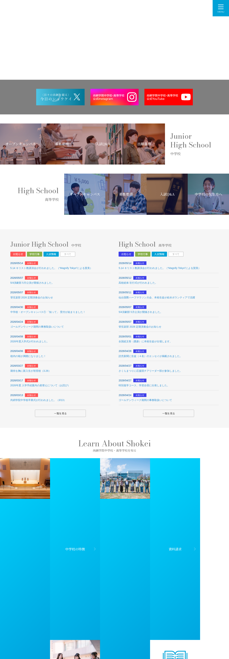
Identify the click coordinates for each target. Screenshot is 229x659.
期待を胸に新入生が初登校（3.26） (30, 370)
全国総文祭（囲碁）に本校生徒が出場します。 (145, 341)
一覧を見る (60, 413)
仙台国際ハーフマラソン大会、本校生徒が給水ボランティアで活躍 (157, 297)
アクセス (162, 8)
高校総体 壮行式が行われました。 (138, 282)
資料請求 (203, 8)
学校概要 (90, 12)
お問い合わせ (183, 8)
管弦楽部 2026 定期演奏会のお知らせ (31, 297)
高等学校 (123, 12)
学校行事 (34, 254)
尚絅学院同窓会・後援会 (193, 619)
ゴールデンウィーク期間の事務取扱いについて (37, 326)
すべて (67, 254)
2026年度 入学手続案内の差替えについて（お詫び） (40, 385)
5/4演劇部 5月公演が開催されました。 (32, 282)
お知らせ (18, 254)
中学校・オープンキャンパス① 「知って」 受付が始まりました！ (48, 312)
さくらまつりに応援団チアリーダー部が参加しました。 (150, 370)
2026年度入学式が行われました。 (29, 341)
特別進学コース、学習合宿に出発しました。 (144, 385)
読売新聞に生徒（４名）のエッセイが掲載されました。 (150, 356)
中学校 (106, 12)
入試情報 (51, 254)
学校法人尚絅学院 (36, 619)
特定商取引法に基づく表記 (204, 647)
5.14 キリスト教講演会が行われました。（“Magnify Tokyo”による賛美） (51, 268)
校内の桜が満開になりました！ (28, 356)
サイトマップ (141, 647)
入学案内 (141, 12)
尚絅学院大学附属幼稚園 (141, 619)
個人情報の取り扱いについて (169, 647)
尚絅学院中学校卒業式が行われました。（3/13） (38, 400)
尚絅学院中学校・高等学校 (38, 8)
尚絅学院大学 (88, 619)
